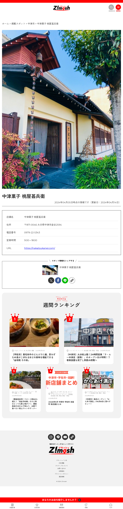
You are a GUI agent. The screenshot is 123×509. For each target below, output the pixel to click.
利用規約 (61, 471)
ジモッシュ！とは (61, 460)
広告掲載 (61, 463)
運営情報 (61, 476)
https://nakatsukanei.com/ (39, 248)
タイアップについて (61, 466)
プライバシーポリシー (61, 474)
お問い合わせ (61, 468)
